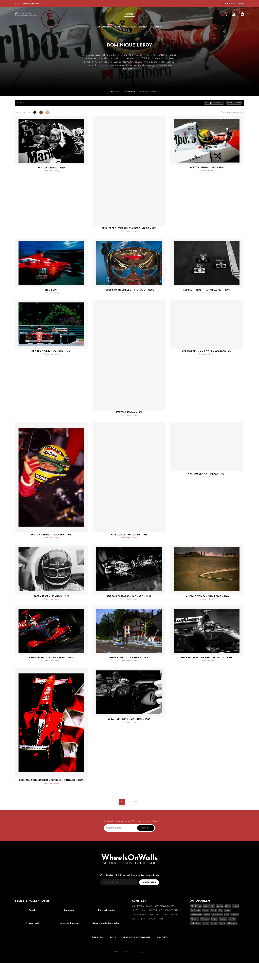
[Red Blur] (51, 263)
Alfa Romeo (196, 906)
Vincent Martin (156, 919)
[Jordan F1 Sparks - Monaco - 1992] (129, 569)
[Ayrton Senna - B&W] (51, 140)
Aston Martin (208, 906)
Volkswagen (232, 923)
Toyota (222, 923)
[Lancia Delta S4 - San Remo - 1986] (206, 569)
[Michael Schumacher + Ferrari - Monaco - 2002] (51, 723)
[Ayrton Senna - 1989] (129, 355)
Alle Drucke (111, 92)
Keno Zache (171, 910)
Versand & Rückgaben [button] (136, 938)
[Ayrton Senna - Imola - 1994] (206, 446)
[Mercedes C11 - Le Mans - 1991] (129, 630)
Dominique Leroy (51, 171)
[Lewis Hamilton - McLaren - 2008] (51, 630)
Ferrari (213, 910)
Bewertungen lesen (31, 3)
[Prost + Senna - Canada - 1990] (51, 324)
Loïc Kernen (139, 915)
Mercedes (205, 919)
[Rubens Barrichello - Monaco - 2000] (129, 263)
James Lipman (139, 910)
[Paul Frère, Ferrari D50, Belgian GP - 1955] (129, 171)
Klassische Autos (106, 910)
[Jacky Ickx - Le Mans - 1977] (51, 569)
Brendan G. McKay (142, 906)
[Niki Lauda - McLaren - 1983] (129, 477)
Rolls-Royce (196, 923)
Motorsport (69, 910)
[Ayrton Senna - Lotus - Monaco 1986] (206, 324)
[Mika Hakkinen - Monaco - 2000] (129, 692)
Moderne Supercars (70, 923)
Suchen (146, 828)
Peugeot (223, 919)
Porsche (33, 910)
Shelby (205, 923)
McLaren (195, 919)
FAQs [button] (113, 938)
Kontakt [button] (162, 938)
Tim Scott (176, 915)
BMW (227, 906)
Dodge (205, 910)
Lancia (207, 915)
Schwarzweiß (32, 923)
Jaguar (228, 910)
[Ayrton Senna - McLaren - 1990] (51, 477)
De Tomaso (195, 910)
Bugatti (235, 906)
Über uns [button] (97, 938)
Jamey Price (155, 910)
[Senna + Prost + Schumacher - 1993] (206, 263)
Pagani (214, 919)
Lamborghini (196, 915)
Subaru (214, 923)
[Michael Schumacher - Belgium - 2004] (206, 630)
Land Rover (217, 915)
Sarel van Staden (158, 915)
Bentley (220, 906)
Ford (220, 910)
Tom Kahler (138, 919)
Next (136, 802)
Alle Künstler (128, 92)
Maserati (235, 915)
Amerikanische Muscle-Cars (107, 923)
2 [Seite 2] (129, 802)
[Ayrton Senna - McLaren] (206, 140)
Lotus (226, 915)
